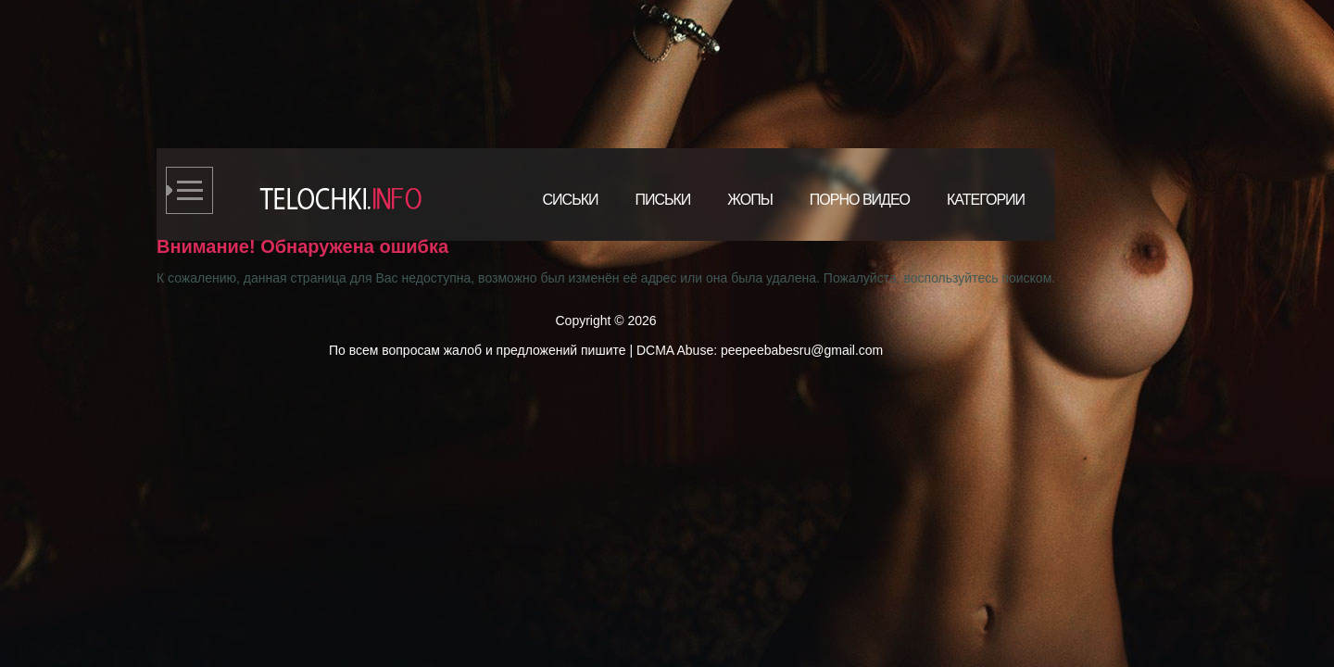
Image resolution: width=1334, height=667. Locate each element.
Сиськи (570, 200)
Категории (986, 200)
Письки (662, 200)
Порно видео (860, 200)
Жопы (750, 200)
